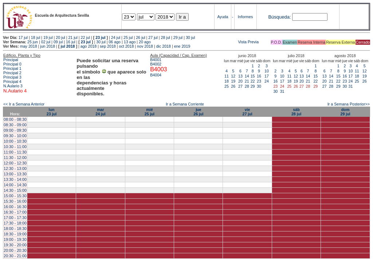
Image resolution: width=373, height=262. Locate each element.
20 (240, 81)
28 (247, 86)
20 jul (60, 37)
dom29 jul (345, 111)
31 (282, 91)
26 (233, 86)
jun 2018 (47, 46)
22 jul (85, 37)
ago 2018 (89, 46)
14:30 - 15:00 (15, 190)
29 (253, 86)
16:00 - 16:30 (15, 207)
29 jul (177, 37)
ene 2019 (182, 46)
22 (253, 81)
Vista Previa (205, 42)
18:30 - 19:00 (15, 234)
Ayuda (222, 17)
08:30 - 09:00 (15, 125)
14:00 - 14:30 (15, 185)
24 (266, 81)
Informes (245, 17)
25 (226, 86)
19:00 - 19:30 (15, 239)
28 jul (165, 37)
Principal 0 (12, 64)
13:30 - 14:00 (15, 179)
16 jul (70, 42)
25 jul (128, 37)
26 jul (140, 37)
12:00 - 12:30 (15, 163)
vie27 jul (247, 111)
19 (233, 81)
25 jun (32, 42)
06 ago (115, 42)
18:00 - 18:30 (15, 228)
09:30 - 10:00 (15, 136)
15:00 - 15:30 (15, 196)
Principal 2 (12, 73)
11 (226, 76)
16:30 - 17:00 (15, 212)
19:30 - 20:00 (15, 245)
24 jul (115, 37)
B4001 (155, 59)
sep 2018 (108, 46)
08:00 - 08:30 (15, 119)
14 (247, 76)
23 (259, 81)
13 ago (130, 42)
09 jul (58, 42)
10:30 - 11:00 (15, 146)
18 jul (35, 37)
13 (240, 76)
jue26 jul (198, 111)
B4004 (155, 75)
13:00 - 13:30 (15, 174)
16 (259, 76)
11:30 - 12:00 (15, 157)
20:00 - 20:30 (15, 250)
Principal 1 (12, 68)
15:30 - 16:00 (15, 201)
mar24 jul (100, 111)
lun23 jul (51, 111)
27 (240, 86)
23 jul (100, 37)
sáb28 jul (296, 111)
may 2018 (28, 46)
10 (266, 71)
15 (253, 76)
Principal (10, 59)
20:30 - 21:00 (15, 256)
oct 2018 (126, 46)
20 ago (145, 42)
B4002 (155, 64)
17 (266, 76)
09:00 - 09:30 (15, 130)
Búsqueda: (279, 17)
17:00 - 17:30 (15, 217)
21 (247, 81)
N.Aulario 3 (13, 86)
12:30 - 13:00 (15, 168)
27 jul (152, 37)
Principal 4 (12, 81)
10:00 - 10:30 (15, 141)
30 (259, 86)
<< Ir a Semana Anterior (23, 104)
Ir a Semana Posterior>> (348, 104)
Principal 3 (12, 77)
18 (226, 81)
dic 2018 (163, 46)
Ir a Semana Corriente (185, 104)
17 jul (23, 37)
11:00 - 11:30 (15, 152)
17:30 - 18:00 (15, 223)
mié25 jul (149, 111)
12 (233, 76)
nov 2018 (145, 46)
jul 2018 (67, 46)
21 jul (72, 37)
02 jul (45, 42)
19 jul (47, 37)
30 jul (190, 37)
